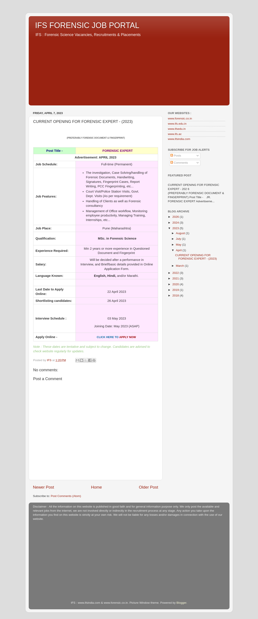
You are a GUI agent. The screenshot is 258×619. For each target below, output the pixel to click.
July (179, 238)
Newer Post (43, 487)
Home (96, 487)
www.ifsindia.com (179, 139)
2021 (176, 278)
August (181, 233)
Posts (175, 155)
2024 (176, 222)
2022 (176, 272)
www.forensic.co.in (180, 118)
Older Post (148, 487)
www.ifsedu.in (177, 128)
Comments (179, 162)
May (179, 244)
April (179, 250)
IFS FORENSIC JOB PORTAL (87, 25)
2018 (176, 295)
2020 (176, 284)
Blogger (181, 602)
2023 (176, 228)
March (180, 265)
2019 (176, 289)
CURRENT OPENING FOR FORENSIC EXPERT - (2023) (196, 257)
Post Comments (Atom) (66, 496)
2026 (176, 216)
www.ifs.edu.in (177, 123)
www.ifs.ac (175, 134)
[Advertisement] (129, 70)
